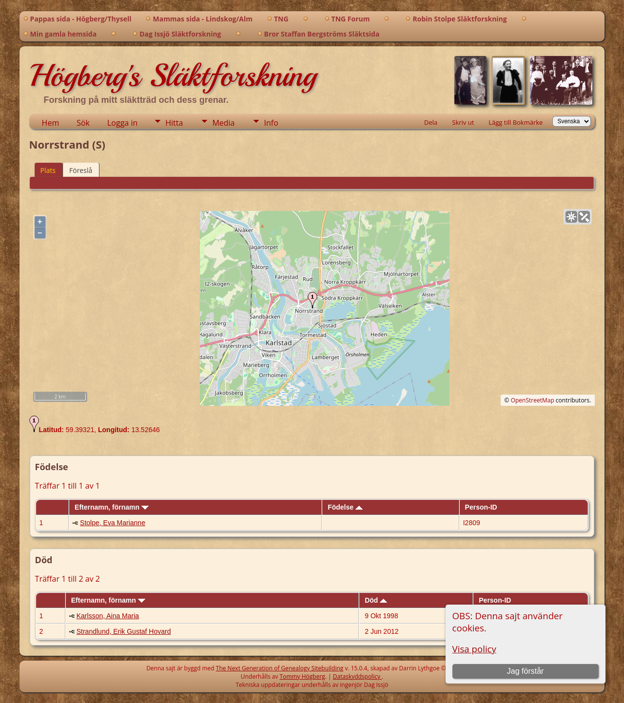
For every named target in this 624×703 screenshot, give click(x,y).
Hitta (174, 122)
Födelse (345, 507)
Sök (83, 122)
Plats (48, 170)
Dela (430, 122)
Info (271, 122)
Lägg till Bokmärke (515, 122)
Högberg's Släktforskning (172, 75)
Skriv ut (463, 122)
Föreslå (80, 170)
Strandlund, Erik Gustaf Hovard (124, 631)
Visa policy (474, 649)
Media (223, 122)
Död (376, 600)
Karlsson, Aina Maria (108, 616)
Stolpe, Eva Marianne (112, 523)
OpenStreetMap (532, 400)
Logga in (122, 122)
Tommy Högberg (302, 676)
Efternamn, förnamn (112, 507)
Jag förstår (525, 671)
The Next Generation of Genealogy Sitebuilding (280, 668)
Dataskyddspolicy (357, 676)
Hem (50, 122)
